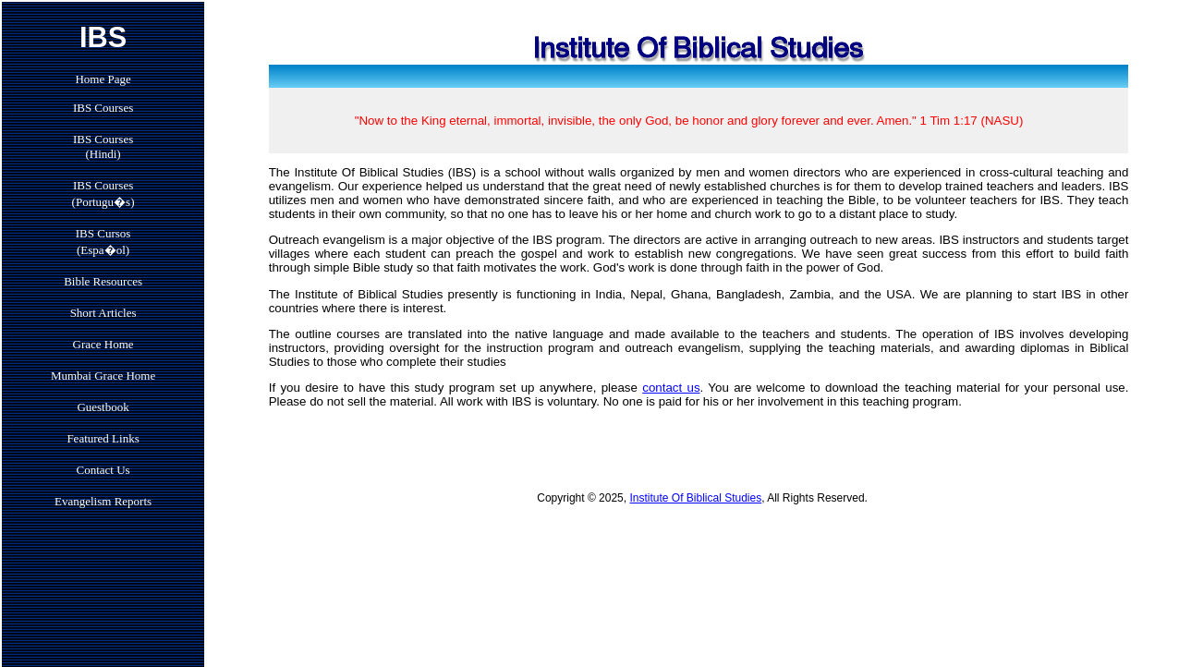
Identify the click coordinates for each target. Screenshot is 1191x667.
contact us (670, 387)
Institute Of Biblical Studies (695, 497)
